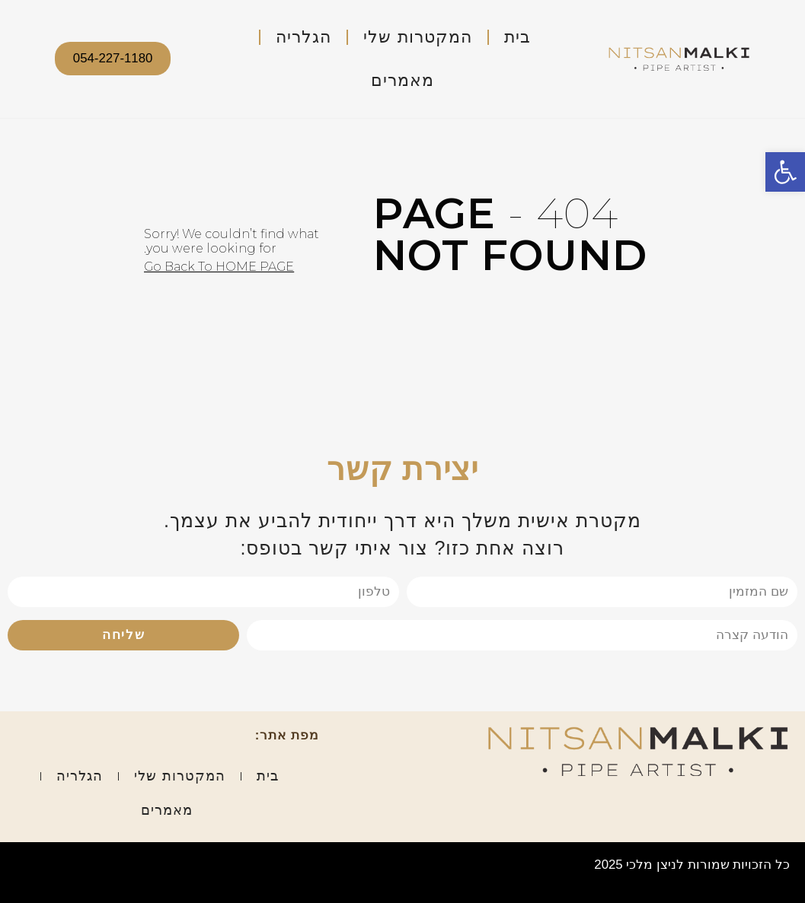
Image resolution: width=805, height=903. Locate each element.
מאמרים (402, 80)
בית (517, 36)
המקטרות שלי (417, 36)
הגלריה (303, 36)
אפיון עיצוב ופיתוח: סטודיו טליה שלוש (118, 864)
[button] (785, 172)
